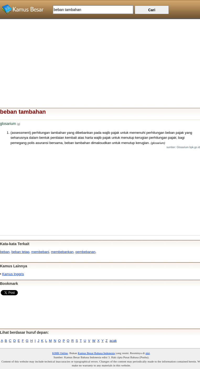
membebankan (62, 252)
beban (4, 252)
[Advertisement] (100, 55)
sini (147, 353)
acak (113, 341)
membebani (40, 252)
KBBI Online (60, 353)
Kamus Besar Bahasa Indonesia (96, 353)
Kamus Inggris (13, 274)
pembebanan (85, 252)
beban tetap (20, 252)
